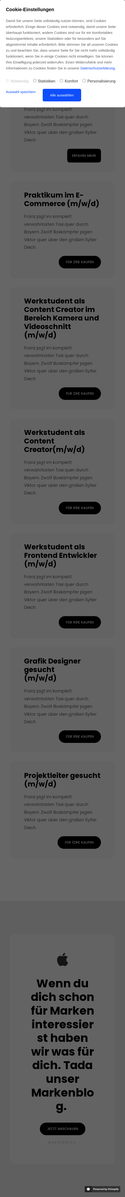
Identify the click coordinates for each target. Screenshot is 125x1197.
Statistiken (44, 81)
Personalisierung (99, 81)
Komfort (69, 81)
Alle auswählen (62, 95)
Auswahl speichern (21, 92)
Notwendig (17, 81)
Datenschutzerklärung (97, 68)
